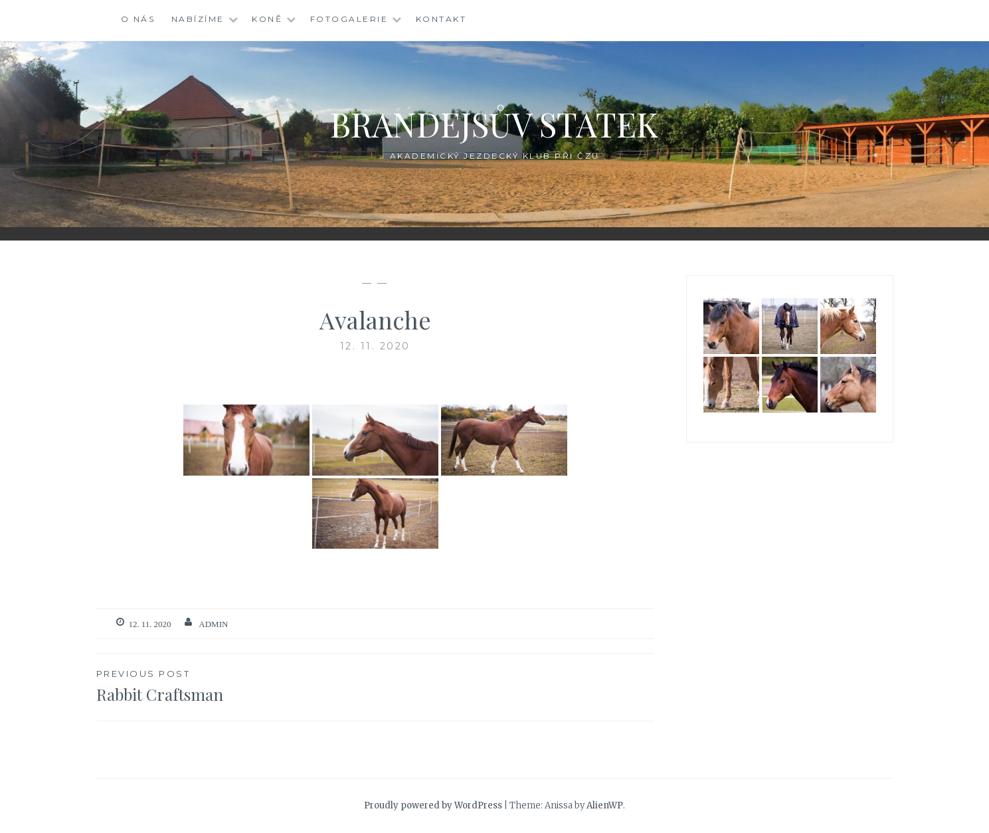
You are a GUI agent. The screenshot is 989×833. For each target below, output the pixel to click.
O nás (138, 19)
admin (213, 624)
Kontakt (441, 19)
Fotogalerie (349, 19)
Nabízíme (198, 19)
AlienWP (604, 805)
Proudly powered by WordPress (433, 805)
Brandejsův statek (494, 124)
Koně (267, 19)
